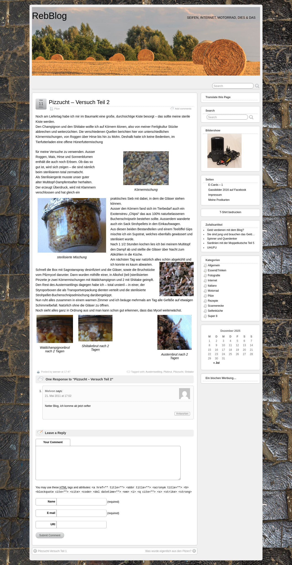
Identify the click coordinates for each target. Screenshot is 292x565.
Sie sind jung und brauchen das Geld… (231, 234)
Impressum (215, 194)
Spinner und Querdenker (222, 238)
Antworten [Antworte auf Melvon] (182, 413)
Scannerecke (216, 305)
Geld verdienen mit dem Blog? (225, 230)
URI (52, 524)
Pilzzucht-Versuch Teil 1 (50, 551)
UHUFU (212, 247)
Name (51, 501)
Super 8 (212, 316)
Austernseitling (154, 371)
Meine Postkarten (218, 199)
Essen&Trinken (217, 270)
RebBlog (49, 16)
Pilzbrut (168, 371)
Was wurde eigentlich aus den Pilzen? (170, 551)
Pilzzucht (178, 371)
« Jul (216, 362)
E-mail (51, 513)
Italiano (212, 285)
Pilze (57, 108)
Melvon (50, 391)
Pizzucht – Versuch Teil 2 (79, 102)
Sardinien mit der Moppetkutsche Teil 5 (230, 243)
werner (57, 371)
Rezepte (213, 300)
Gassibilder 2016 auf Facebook (227, 189)
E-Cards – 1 (215, 184)
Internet (212, 280)
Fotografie (214, 275)
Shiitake (189, 371)
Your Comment (53, 442)
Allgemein (214, 265)
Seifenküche (215, 310)
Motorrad (213, 290)
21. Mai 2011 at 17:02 (58, 396)
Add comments (183, 108)
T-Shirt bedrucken (230, 212)
